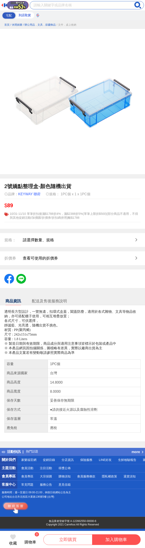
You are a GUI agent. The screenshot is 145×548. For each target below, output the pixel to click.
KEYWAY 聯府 (29, 194)
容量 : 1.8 (11, 339)
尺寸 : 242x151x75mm (20, 334)
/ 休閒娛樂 (16, 24)
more (137, 452)
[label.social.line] (21, 278)
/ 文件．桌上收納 (66, 24)
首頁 (7, 24)
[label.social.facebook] (9, 278)
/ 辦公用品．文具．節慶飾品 (39, 24)
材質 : (9, 330)
